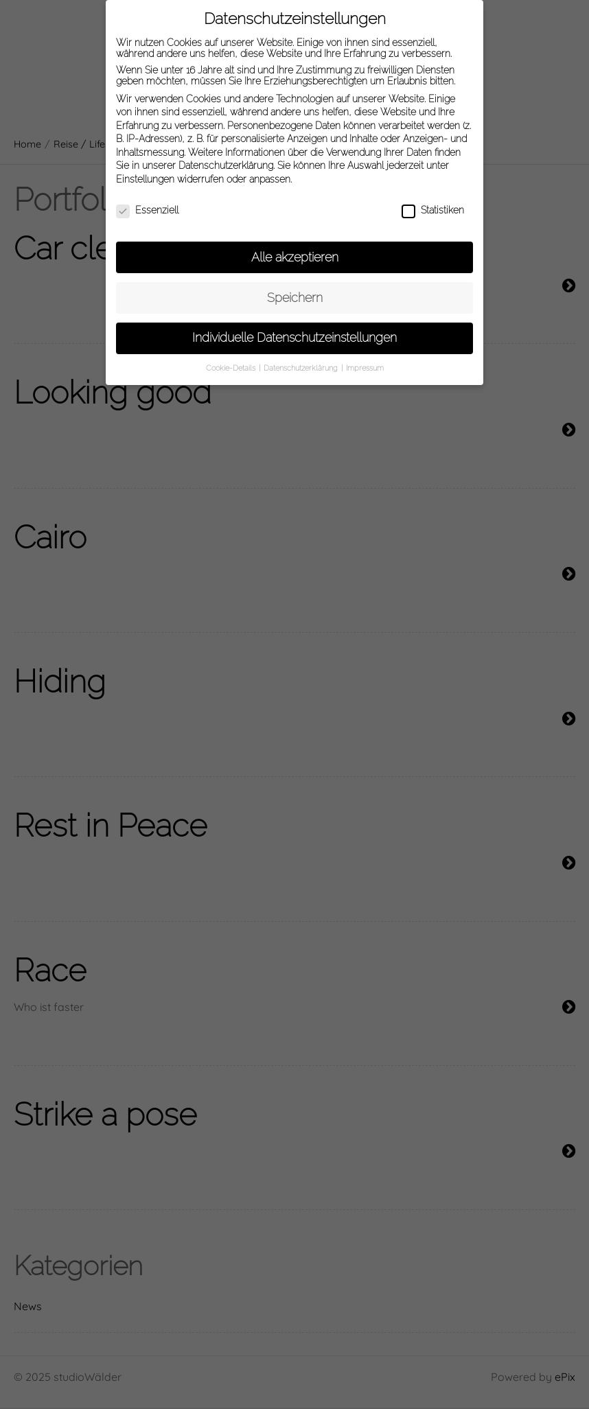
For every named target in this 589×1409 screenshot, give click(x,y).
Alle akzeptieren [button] (294, 249)
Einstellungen (145, 171)
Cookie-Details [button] (231, 360)
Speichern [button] (295, 289)
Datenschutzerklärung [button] (302, 360)
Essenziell (147, 202)
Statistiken (433, 202)
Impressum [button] (365, 360)
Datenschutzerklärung (225, 157)
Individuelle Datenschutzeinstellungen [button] (294, 330)
